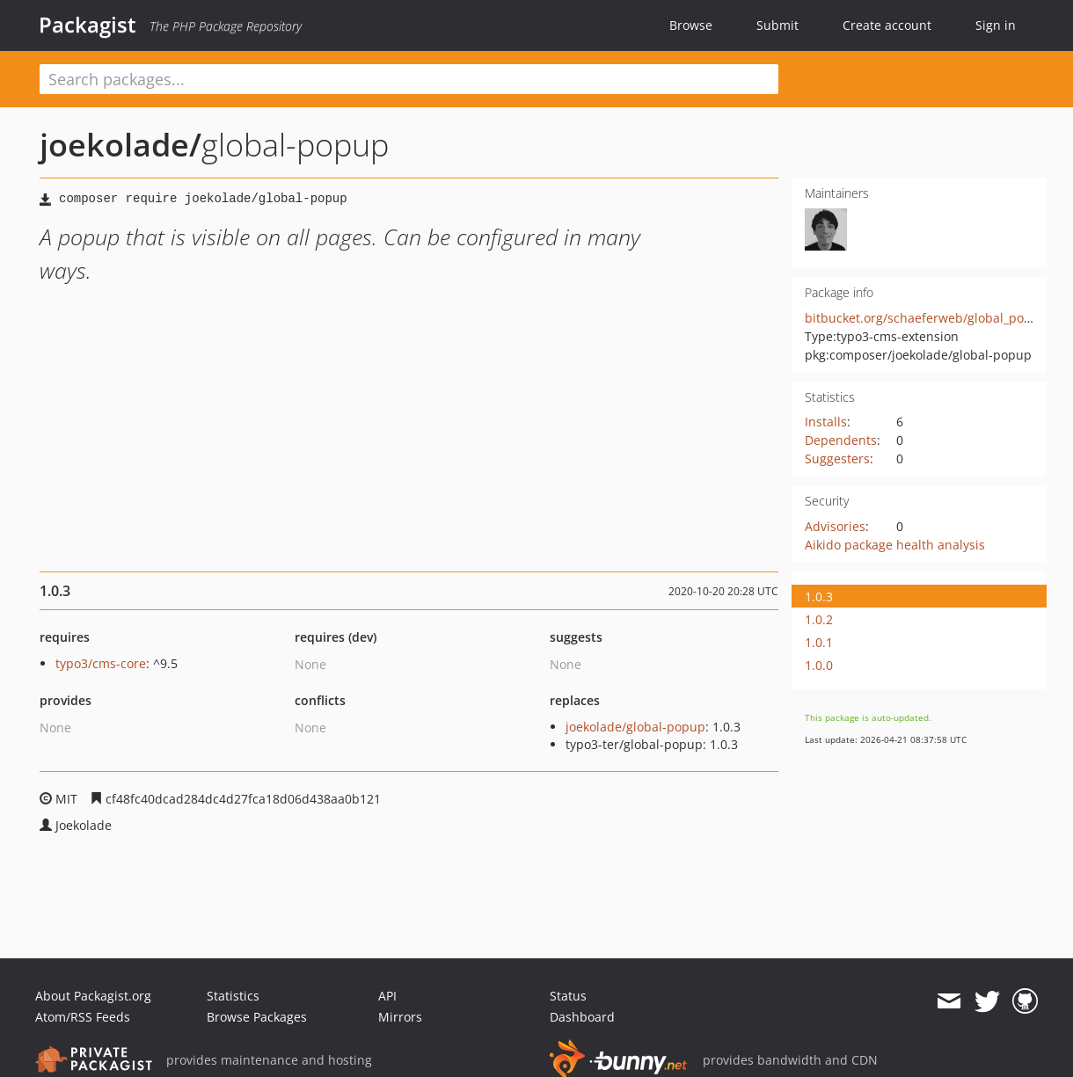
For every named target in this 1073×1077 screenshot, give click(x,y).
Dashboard (582, 1016)
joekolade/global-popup (635, 726)
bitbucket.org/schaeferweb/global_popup (926, 317)
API (387, 995)
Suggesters (837, 458)
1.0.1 (819, 642)
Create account (887, 25)
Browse (690, 25)
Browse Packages (257, 1016)
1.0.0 (819, 665)
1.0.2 (819, 619)
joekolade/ (120, 144)
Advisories (835, 526)
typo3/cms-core (100, 663)
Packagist (87, 25)
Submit (777, 25)
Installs (826, 421)
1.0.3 (819, 596)
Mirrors (400, 1016)
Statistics (233, 995)
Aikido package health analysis (895, 544)
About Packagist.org (93, 995)
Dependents (841, 440)
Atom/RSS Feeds (82, 1016)
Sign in (995, 25)
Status (568, 995)
